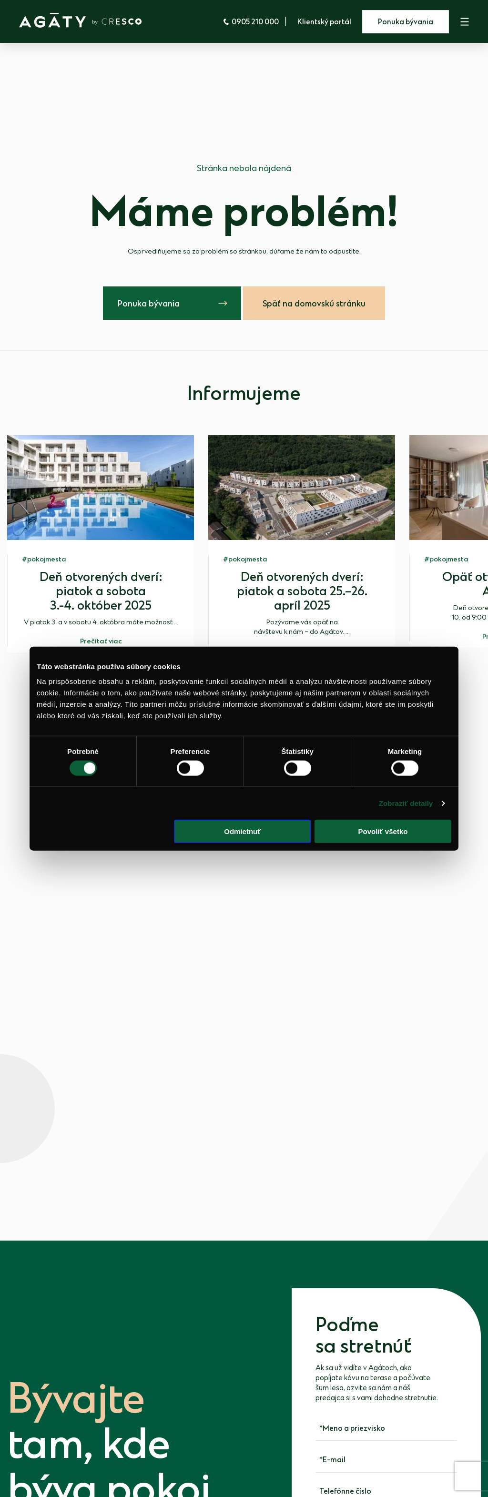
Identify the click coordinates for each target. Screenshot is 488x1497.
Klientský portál (324, 22)
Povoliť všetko (383, 831)
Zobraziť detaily (406, 803)
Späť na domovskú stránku (314, 304)
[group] (100, 543)
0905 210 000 (251, 22)
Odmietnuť (242, 831)
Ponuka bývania (405, 22)
